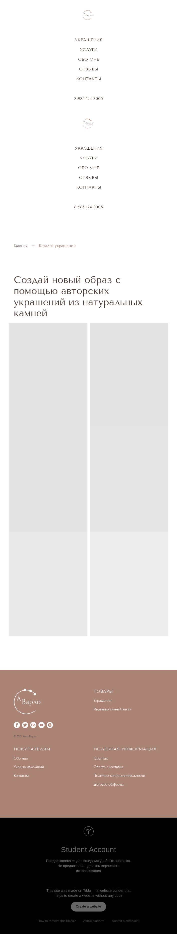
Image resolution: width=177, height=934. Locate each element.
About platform (93, 921)
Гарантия (101, 758)
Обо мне (88, 59)
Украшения (88, 39)
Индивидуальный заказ (112, 709)
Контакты (88, 78)
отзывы (88, 69)
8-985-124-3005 (88, 98)
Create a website (88, 906)
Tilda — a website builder (103, 891)
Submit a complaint (126, 921)
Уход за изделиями (29, 767)
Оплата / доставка (108, 767)
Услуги (88, 49)
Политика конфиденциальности (119, 775)
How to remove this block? (57, 921)
